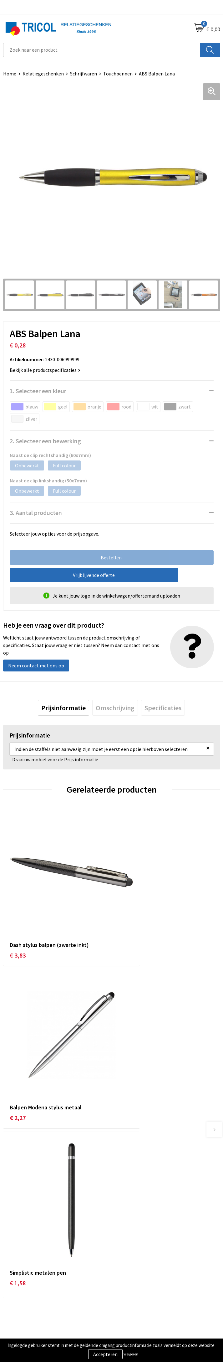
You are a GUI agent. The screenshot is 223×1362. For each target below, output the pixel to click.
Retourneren (17, 1300)
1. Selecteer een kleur (38, 391)
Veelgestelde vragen (136, 1191)
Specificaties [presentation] (162, 707)
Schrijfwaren (83, 73)
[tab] (63, 708)
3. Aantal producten (36, 513)
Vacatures (124, 1201)
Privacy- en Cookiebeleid (140, 1290)
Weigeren (131, 1354)
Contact (12, 1281)
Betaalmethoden (21, 1290)
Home (9, 73)
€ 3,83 (18, 927)
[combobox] (101, 50)
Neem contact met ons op (36, 665)
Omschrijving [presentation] (115, 707)
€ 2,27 (126, 927)
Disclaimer (125, 1300)
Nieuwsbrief (127, 1182)
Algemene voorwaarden (139, 1281)
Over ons (123, 1172)
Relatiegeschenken (43, 73)
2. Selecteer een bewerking (45, 441)
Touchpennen (118, 73)
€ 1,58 (18, 1063)
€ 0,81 (126, 1063)
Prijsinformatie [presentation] (63, 707)
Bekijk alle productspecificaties (45, 370)
